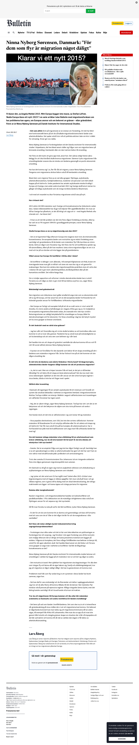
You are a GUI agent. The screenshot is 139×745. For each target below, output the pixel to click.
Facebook (114, 689)
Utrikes (40, 32)
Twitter (113, 687)
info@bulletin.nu (17, 698)
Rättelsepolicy (94, 698)
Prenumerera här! (13, 711)
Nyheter (21, 32)
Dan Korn (8, 724)
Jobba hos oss (95, 701)
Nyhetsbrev (115, 698)
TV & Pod (31, 32)
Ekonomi (48, 32)
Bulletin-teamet (95, 689)
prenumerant (53, 663)
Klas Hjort (9, 722)
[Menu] (8, 32)
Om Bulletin (94, 687)
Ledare (57, 32)
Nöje (105, 32)
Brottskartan (126, 33)
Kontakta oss (115, 695)
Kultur (98, 32)
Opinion (84, 32)
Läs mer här (129, 733)
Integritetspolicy (95, 692)
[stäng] (136, 2)
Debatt (64, 32)
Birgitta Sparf (10, 736)
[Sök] (13, 32)
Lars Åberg (9, 135)
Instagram (114, 692)
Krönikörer (74, 32)
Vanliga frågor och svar (97, 695)
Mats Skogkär (9, 721)
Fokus (91, 32)
